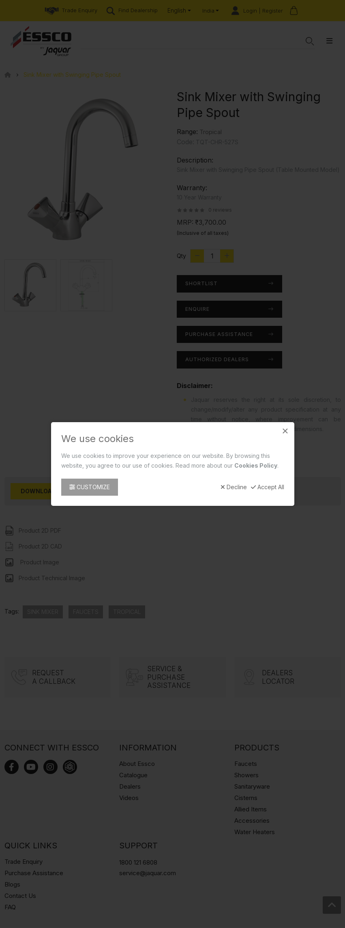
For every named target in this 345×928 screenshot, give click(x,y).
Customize (89, 487)
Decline (234, 487)
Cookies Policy (255, 465)
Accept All (267, 487)
